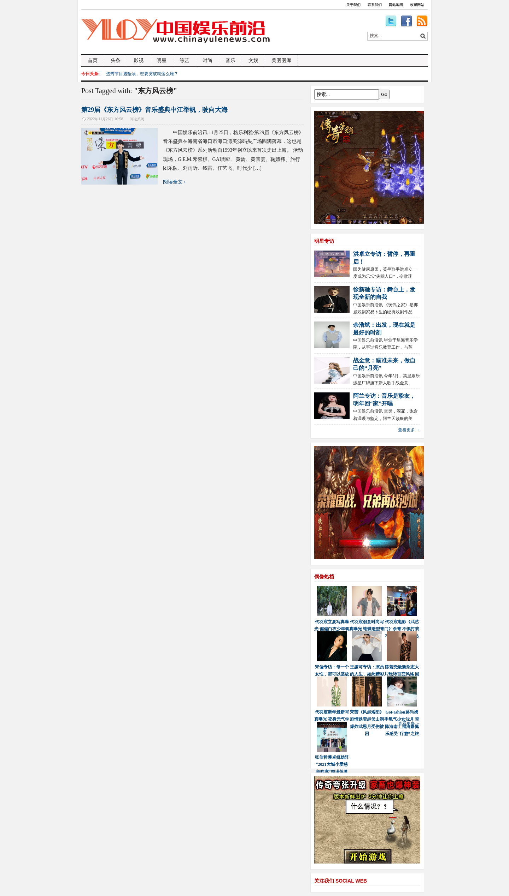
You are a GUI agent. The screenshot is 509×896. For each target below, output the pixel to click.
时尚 (207, 60)
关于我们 (353, 5)
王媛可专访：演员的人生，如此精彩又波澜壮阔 (367, 674)
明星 (161, 60)
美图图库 (281, 60)
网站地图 (396, 5)
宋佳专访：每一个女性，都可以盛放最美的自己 (332, 674)
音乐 (230, 60)
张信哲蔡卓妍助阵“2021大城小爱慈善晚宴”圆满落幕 (332, 764)
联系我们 (375, 5)
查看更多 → (409, 429)
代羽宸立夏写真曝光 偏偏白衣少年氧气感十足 (331, 629)
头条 (116, 60)
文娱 (253, 60)
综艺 (184, 60)
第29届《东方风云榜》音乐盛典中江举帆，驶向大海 (154, 109)
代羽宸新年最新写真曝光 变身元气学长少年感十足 (331, 719)
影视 (139, 60)
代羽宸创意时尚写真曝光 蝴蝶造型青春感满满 (366, 629)
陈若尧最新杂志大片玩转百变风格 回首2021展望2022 (401, 674)
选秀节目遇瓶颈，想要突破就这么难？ (142, 73)
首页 (93, 60)
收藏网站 (417, 5)
